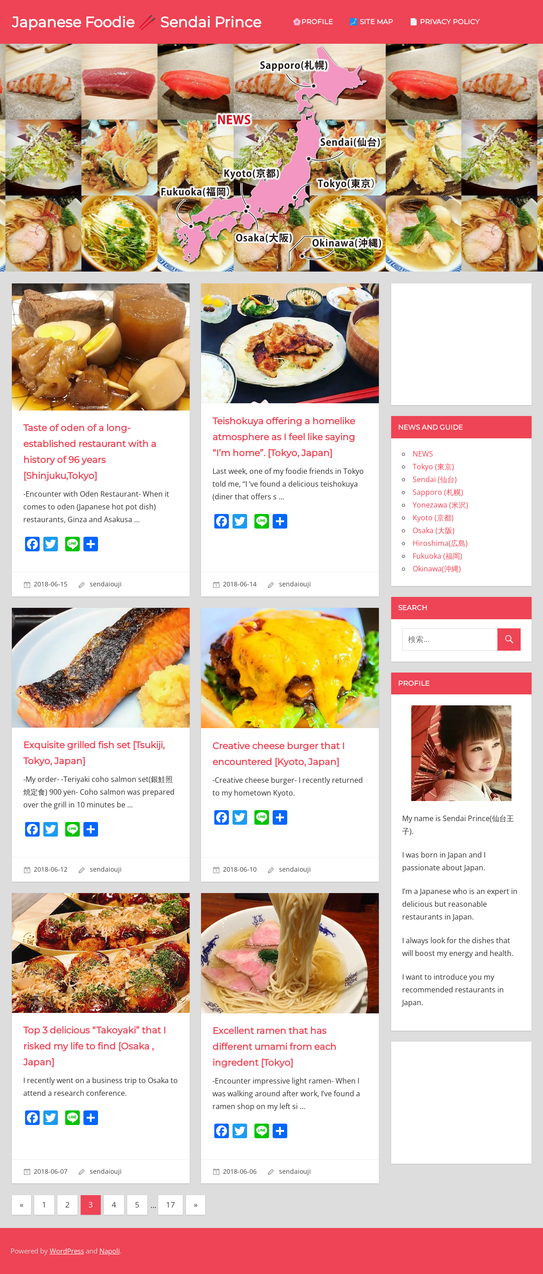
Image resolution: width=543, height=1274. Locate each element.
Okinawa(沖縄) (437, 569)
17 (170, 1204)
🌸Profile (313, 21)
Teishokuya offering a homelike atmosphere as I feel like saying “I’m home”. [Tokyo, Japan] (283, 437)
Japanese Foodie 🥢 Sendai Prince (136, 22)
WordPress (67, 1250)
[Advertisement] (461, 343)
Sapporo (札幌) (438, 492)
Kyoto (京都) (433, 518)
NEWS (423, 454)
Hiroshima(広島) (440, 543)
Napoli (109, 1250)
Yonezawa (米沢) (440, 505)
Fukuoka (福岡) (437, 556)
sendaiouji (106, 584)
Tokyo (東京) (433, 467)
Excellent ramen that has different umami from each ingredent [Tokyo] (274, 1046)
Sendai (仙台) (435, 479)
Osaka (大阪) (434, 530)
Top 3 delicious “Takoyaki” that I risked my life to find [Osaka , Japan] (94, 1046)
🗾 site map (371, 21)
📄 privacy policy (444, 21)
